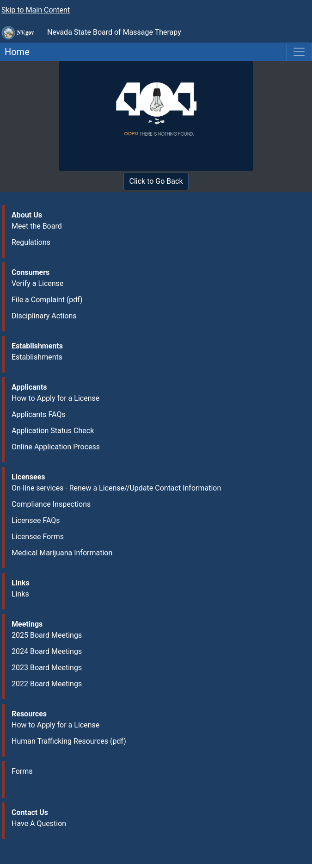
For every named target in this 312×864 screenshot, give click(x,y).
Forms (22, 771)
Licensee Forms (38, 536)
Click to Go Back (156, 181)
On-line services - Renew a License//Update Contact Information (116, 488)
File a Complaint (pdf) (47, 299)
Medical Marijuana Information (62, 552)
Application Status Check (53, 430)
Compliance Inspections (51, 504)
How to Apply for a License (55, 398)
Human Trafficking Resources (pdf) (69, 741)
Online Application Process (56, 446)
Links (20, 594)
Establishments (37, 357)
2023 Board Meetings (47, 667)
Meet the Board (37, 226)
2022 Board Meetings (47, 683)
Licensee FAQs (36, 520)
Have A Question (39, 823)
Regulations (31, 242)
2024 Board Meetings (47, 651)
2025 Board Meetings (47, 635)
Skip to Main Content (35, 10)
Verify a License (37, 283)
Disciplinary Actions (44, 315)
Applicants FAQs (39, 414)
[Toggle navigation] (299, 52)
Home (15, 51)
